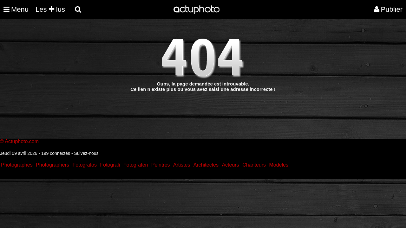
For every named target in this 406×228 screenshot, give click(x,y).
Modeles (278, 165)
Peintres (160, 165)
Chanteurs (254, 165)
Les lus (50, 9)
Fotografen (135, 165)
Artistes (181, 165)
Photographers (52, 165)
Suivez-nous (86, 153)
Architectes (206, 165)
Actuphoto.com (22, 141)
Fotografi (110, 165)
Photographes (17, 165)
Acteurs (230, 165)
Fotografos (85, 165)
